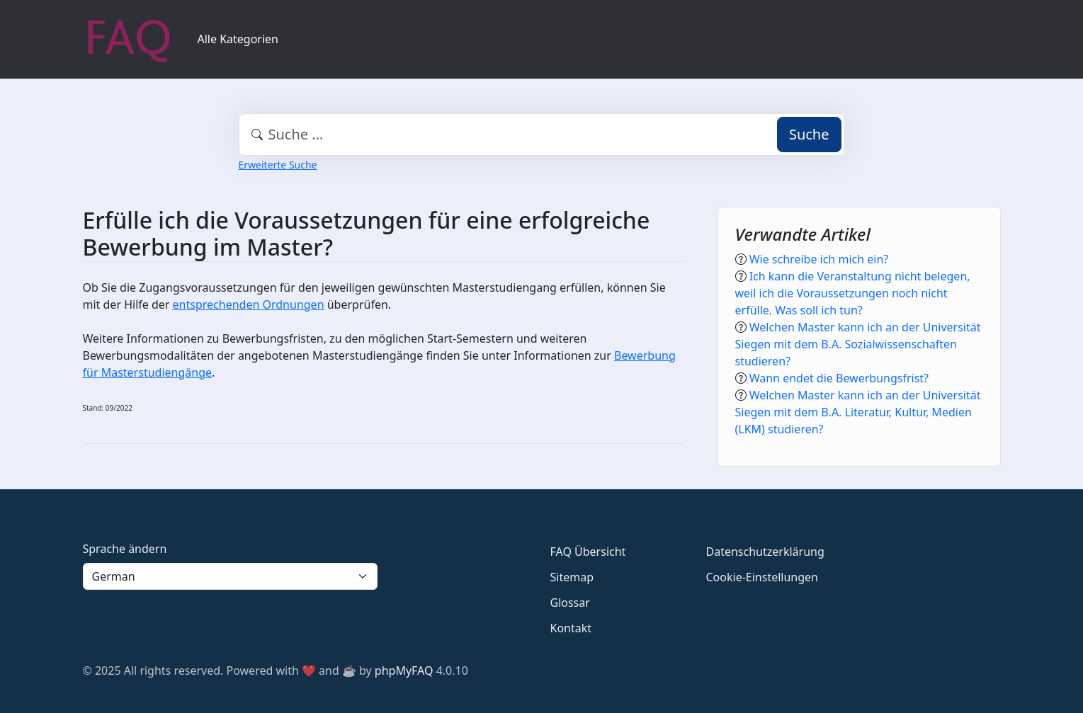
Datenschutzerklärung (765, 551)
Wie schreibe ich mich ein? (819, 259)
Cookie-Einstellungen (762, 577)
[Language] (230, 576)
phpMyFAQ (404, 670)
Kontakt (571, 628)
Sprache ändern (125, 549)
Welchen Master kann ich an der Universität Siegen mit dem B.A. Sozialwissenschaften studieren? (858, 344)
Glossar (570, 602)
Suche (809, 134)
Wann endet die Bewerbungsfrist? (839, 378)
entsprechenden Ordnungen (248, 304)
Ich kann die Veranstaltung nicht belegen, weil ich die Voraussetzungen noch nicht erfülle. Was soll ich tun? (852, 293)
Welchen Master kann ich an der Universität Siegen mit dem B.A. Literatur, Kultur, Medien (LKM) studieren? (858, 412)
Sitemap (572, 577)
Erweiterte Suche (278, 164)
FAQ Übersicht (588, 551)
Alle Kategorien (238, 39)
